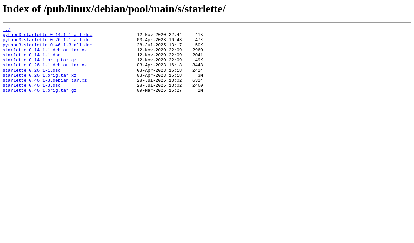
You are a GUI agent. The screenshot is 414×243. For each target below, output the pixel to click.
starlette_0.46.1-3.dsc (32, 97)
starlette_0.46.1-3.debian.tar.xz (45, 91)
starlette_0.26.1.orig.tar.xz (39, 85)
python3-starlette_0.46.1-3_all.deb (47, 49)
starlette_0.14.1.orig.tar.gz (39, 67)
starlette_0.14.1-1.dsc (32, 61)
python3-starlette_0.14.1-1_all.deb (47, 36)
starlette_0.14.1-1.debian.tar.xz (45, 55)
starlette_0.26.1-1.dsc (32, 79)
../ (6, 30)
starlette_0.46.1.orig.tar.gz (39, 103)
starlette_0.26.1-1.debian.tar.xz (45, 73)
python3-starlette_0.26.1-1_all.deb (47, 42)
